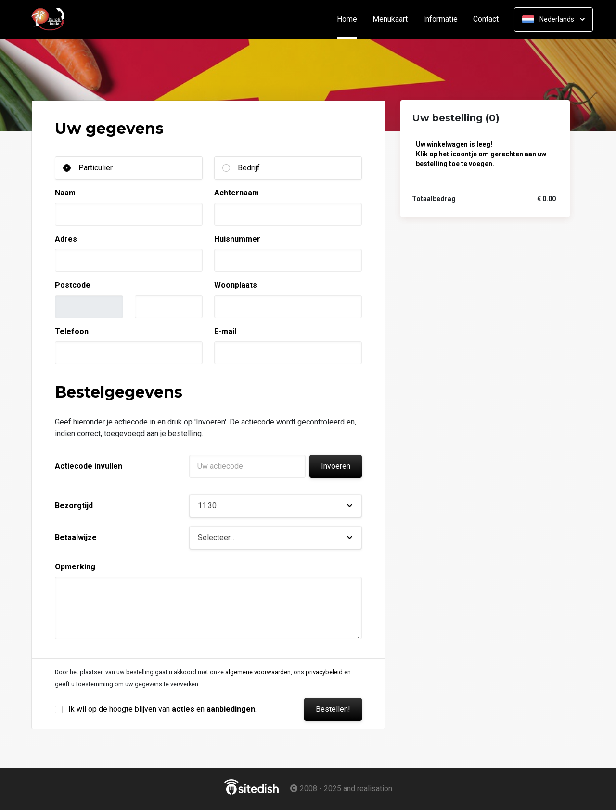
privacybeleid (324, 672)
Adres (66, 239)
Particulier (95, 167)
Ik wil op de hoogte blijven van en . (162, 709)
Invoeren (335, 466)
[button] (275, 505)
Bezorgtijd (74, 505)
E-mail (225, 331)
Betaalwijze (76, 537)
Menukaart (390, 19)
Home (351, 19)
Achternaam (236, 192)
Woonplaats (235, 285)
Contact (486, 19)
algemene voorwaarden (258, 672)
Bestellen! (333, 709)
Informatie (440, 19)
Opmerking (75, 566)
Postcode (72, 285)
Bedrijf (249, 167)
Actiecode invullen (88, 466)
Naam (65, 192)
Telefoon (72, 331)
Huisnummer (237, 239)
